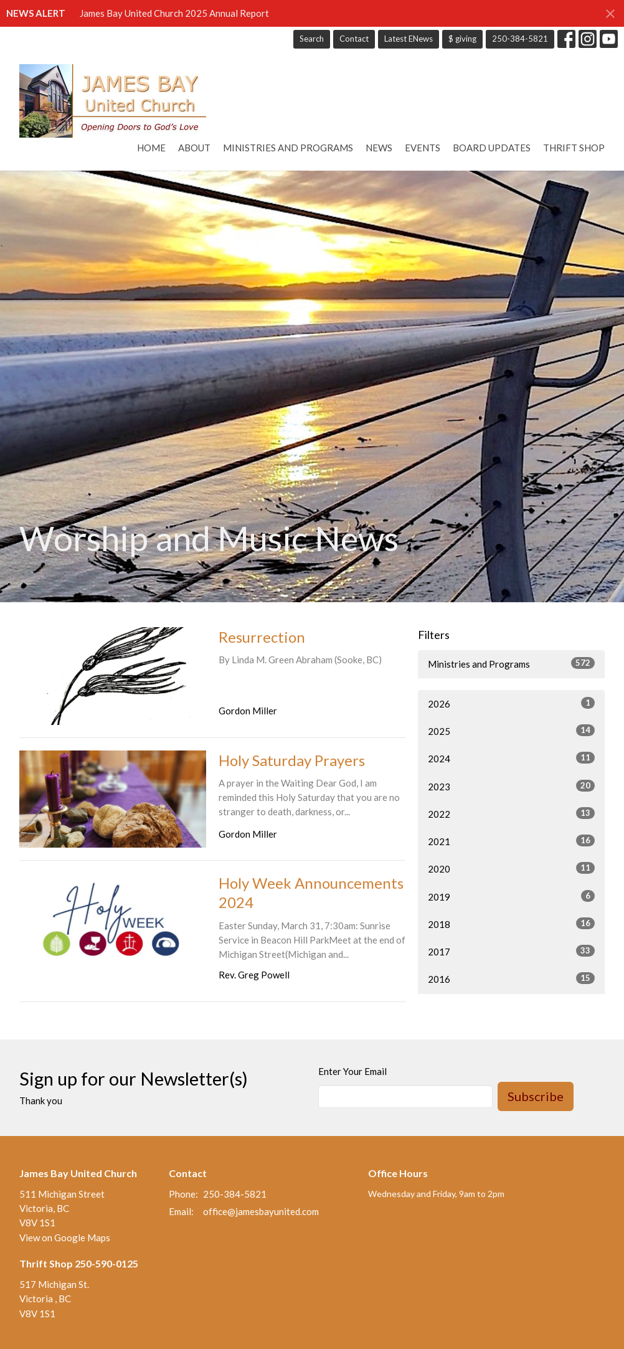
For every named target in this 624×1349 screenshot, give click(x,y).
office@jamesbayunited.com (261, 1211)
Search (312, 39)
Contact (354, 39)
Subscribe (536, 1096)
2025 (511, 730)
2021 (511, 841)
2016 (511, 978)
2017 (511, 951)
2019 (511, 896)
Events (422, 147)
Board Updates (492, 147)
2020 (511, 868)
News (379, 147)
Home (151, 147)
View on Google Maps (64, 1237)
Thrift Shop (574, 147)
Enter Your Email (352, 1071)
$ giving (462, 39)
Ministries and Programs (288, 147)
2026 (511, 703)
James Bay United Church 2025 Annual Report (174, 13)
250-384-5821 (520, 39)
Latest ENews (408, 39)
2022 (511, 813)
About (194, 147)
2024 (511, 758)
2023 (511, 786)
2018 (511, 923)
